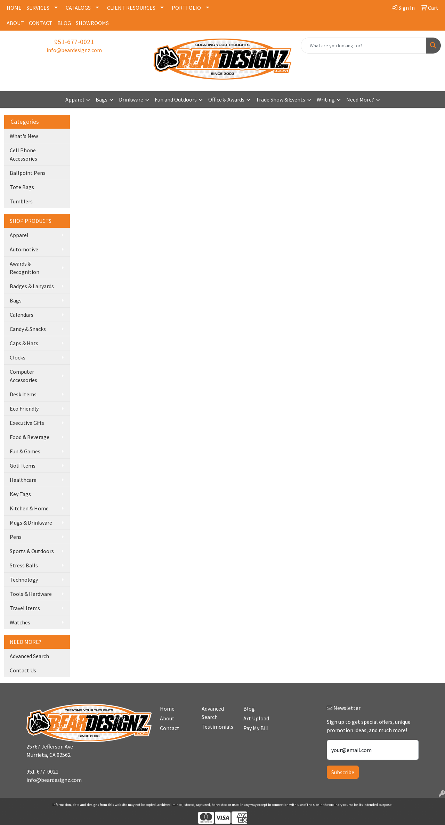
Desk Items (23, 394)
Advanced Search (29, 656)
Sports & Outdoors (32, 551)
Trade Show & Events (280, 99)
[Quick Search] (363, 46)
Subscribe (342, 772)
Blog (249, 708)
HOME (14, 7)
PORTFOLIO (186, 7)
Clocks (17, 357)
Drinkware (131, 99)
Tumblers (21, 201)
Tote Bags (22, 187)
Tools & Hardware (31, 593)
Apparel (74, 99)
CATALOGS (78, 7)
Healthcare (23, 479)
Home (167, 708)
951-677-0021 (74, 41)
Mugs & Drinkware (31, 522)
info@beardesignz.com (74, 50)
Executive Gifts (27, 422)
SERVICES (37, 7)
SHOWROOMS (92, 22)
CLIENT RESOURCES (131, 7)
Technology (24, 579)
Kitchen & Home (29, 508)
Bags (101, 99)
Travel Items (25, 608)
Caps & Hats (24, 343)
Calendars (21, 314)
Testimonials (217, 726)
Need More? (360, 99)
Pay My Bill (256, 728)
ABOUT (15, 22)
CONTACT (40, 22)
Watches (20, 622)
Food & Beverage (29, 437)
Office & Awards (226, 99)
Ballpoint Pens (28, 172)
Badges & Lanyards (32, 286)
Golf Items (22, 465)
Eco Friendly (24, 408)
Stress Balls (24, 565)
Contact (169, 728)
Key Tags (20, 494)
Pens (16, 536)
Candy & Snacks (28, 328)
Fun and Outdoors (176, 99)
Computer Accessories (23, 375)
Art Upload (256, 718)
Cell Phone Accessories (23, 154)
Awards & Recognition (24, 267)
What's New (24, 135)
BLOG (64, 22)
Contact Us (23, 670)
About (167, 718)
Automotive (24, 249)
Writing (326, 99)
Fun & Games (25, 451)
